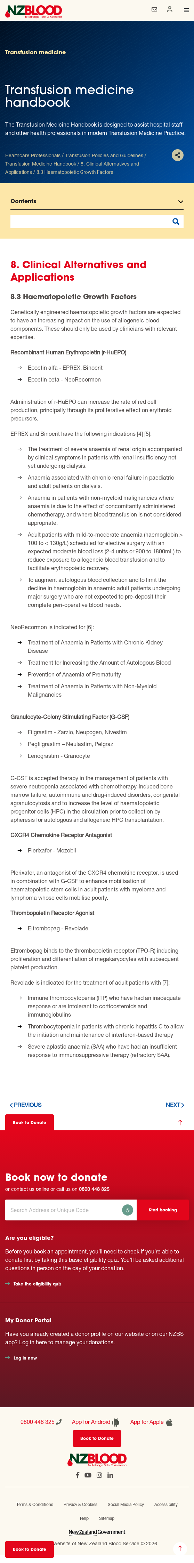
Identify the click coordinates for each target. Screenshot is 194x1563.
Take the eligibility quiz (37, 1284)
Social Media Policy (126, 1504)
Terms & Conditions (34, 1504)
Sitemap (106, 1518)
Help (84, 1518)
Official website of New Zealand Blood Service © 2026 (97, 1543)
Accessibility (166, 1504)
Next (173, 1104)
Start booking (163, 1210)
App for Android (96, 1422)
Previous (27, 1104)
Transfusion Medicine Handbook (40, 164)
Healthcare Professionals (32, 155)
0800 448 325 (94, 1189)
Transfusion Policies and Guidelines (104, 155)
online (42, 1189)
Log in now (25, 1358)
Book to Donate (29, 1550)
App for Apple (151, 1422)
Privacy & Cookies (80, 1504)
